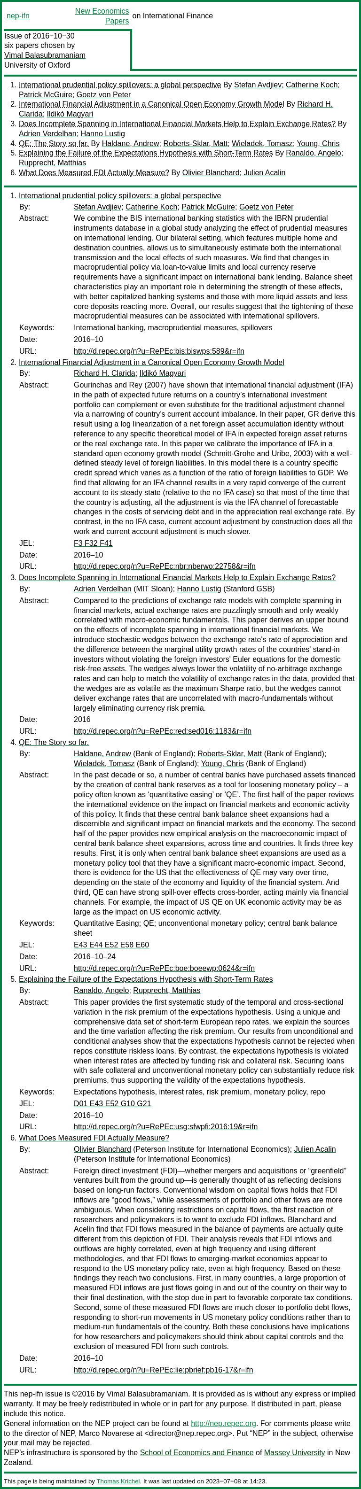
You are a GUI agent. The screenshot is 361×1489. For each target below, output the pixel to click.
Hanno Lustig (103, 134)
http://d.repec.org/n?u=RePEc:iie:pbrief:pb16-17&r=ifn (163, 1370)
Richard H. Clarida (104, 373)
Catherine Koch (311, 85)
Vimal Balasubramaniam (45, 55)
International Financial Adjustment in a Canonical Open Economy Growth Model (151, 104)
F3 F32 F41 (93, 543)
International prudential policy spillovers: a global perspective (120, 85)
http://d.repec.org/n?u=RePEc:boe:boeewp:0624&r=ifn (164, 968)
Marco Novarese (106, 1433)
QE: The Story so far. (54, 143)
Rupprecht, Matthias (52, 163)
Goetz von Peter (104, 95)
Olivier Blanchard (211, 173)
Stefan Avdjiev (258, 85)
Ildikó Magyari (70, 114)
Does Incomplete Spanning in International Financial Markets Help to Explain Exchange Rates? (177, 124)
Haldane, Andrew (130, 143)
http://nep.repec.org (223, 1423)
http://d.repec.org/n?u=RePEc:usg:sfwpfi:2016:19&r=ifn (166, 1127)
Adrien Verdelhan (48, 134)
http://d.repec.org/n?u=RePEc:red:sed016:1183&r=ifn (162, 731)
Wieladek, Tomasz (262, 143)
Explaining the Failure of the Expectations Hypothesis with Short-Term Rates (146, 153)
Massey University (294, 1453)
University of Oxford (37, 65)
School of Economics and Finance (197, 1453)
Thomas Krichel (118, 1481)
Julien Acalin (264, 173)
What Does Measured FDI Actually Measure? (94, 173)
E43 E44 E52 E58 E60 (111, 945)
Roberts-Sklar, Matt (195, 143)
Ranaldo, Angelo (313, 153)
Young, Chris (318, 143)
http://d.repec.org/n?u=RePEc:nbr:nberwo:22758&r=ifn (165, 566)
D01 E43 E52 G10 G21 (112, 1104)
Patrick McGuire (45, 95)
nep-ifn (18, 16)
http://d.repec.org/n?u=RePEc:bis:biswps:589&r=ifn (159, 351)
